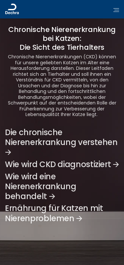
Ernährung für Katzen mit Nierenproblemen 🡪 (54, 213)
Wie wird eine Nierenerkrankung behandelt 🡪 (40, 186)
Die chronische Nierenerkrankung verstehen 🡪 (61, 142)
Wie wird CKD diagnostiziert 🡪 (62, 164)
